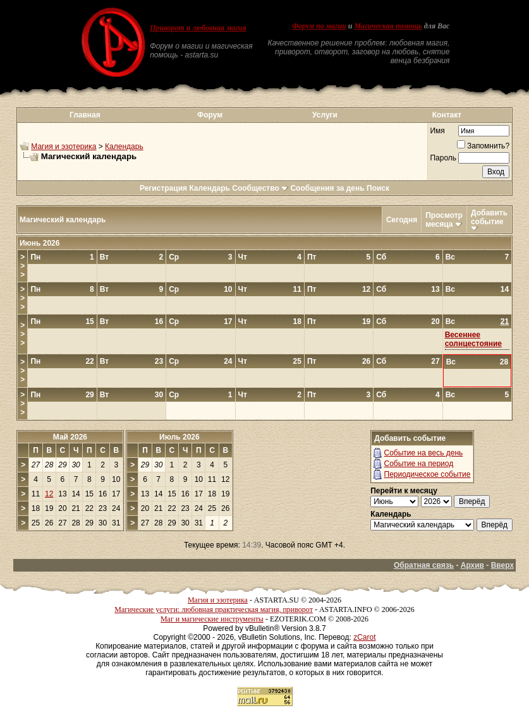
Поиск (378, 188)
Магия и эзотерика (63, 146)
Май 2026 (70, 437)
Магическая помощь (388, 25)
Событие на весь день (423, 452)
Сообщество (260, 188)
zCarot (364, 637)
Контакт (446, 115)
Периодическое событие (427, 474)
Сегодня (401, 219)
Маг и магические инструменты (212, 619)
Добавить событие (489, 217)
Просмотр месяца (444, 220)
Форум (209, 115)
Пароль (443, 157)
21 (505, 321)
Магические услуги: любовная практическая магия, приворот (213, 609)
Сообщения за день (327, 188)
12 (49, 493)
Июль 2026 (179, 437)
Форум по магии (319, 25)
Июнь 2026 (40, 243)
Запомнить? (483, 145)
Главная (85, 115)
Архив (472, 565)
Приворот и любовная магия (198, 27)
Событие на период (419, 463)
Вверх (502, 565)
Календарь (124, 146)
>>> (22, 266)
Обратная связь (424, 565)
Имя (437, 130)
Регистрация (163, 188)
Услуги (324, 115)
